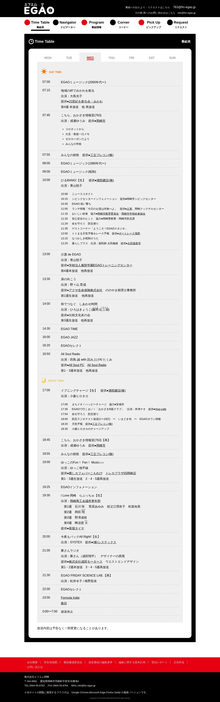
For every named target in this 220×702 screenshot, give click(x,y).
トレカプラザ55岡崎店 (120, 473)
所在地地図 (50, 662)
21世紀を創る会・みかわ (86, 101)
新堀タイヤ (76, 528)
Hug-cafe (160, 409)
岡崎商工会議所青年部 (85, 501)
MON (47, 57)
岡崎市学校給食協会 (133, 213)
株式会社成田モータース (85, 561)
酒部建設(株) (105, 180)
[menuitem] (38, 25)
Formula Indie (70, 597)
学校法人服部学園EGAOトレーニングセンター (100, 265)
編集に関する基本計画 (132, 662)
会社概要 (32, 662)
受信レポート (159, 662)
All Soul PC (76, 365)
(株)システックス (104, 542)
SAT (152, 57)
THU (111, 57)
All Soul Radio (97, 365)
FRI (131, 57)
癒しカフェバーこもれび (85, 473)
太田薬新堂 (134, 243)
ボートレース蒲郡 (129, 233)
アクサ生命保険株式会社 (85, 290)
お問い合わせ (35, 667)
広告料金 (179, 662)
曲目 (64, 603)
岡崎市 (100, 120)
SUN (172, 57)
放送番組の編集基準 (100, 662)
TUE (69, 57)
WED (90, 57)
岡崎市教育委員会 (108, 213)
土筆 (129, 208)
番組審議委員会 (73, 662)
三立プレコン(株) (102, 155)
